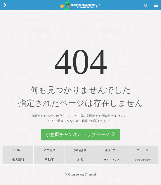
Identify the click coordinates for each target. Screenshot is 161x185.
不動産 (49, 159)
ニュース (143, 150)
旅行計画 (80, 150)
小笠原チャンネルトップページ (80, 134)
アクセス (49, 150)
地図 (80, 159)
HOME (18, 150)
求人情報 (18, 159)
